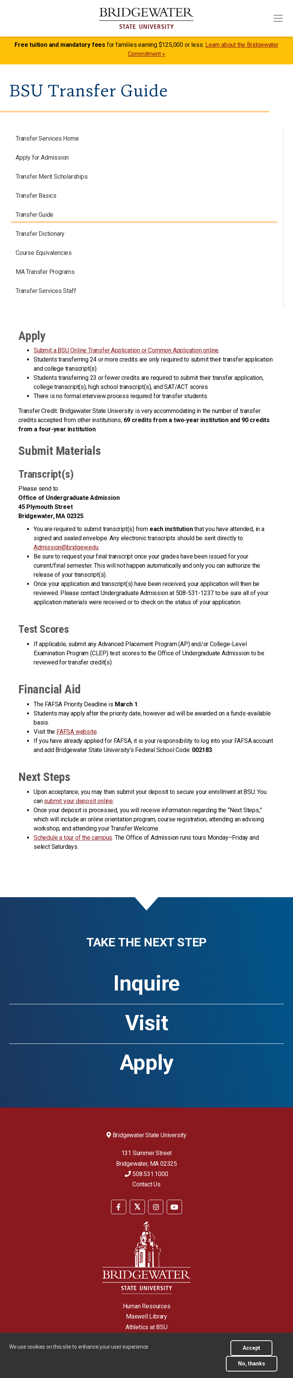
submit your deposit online (78, 801)
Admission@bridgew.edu (66, 547)
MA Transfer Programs (45, 271)
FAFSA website (76, 731)
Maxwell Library (146, 1316)
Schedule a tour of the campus (73, 837)
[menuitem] (118, 1206)
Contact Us (146, 1184)
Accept (251, 1348)
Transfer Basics (36, 195)
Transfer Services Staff (46, 290)
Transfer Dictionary (40, 233)
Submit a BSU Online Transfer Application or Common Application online (126, 350)
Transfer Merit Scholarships (52, 176)
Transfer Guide (34, 214)
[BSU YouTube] (174, 1207)
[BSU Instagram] (155, 1207)
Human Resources (147, 1306)
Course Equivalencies (44, 252)
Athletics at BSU (146, 1327)
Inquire (146, 983)
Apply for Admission (42, 157)
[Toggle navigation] (278, 18)
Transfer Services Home (47, 138)
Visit (146, 1023)
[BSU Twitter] (137, 1207)
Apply (147, 1062)
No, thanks (251, 1363)
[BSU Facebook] (118, 1207)
